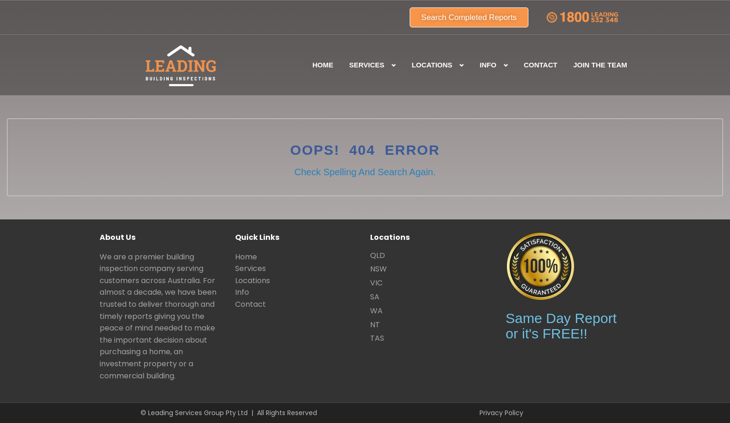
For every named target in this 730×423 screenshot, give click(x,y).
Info (242, 292)
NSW (378, 269)
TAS (377, 338)
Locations (252, 280)
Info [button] (488, 65)
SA (374, 296)
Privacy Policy (501, 412)
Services (250, 268)
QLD (377, 255)
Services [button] (367, 65)
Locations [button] (432, 65)
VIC (376, 283)
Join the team (600, 65)
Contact (540, 65)
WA (376, 310)
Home (322, 65)
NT (375, 324)
